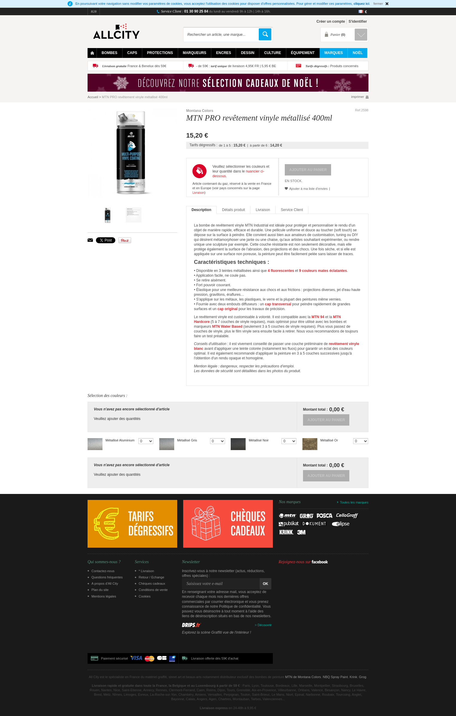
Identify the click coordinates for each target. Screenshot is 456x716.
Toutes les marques (354, 502)
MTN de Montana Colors (303, 677)
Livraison (198, 192)
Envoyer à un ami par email (90, 240)
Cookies (145, 596)
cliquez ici (361, 3)
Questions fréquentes (107, 577)
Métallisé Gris (187, 440)
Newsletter (191, 562)
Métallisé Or (329, 440)
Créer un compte (330, 21)
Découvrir (265, 625)
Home (92, 53)
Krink (353, 677)
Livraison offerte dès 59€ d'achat (214, 658)
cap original (228, 309)
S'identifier (357, 21)
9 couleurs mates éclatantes (323, 271)
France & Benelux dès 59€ (134, 66)
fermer (378, 3)
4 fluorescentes (281, 271)
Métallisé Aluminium (119, 440)
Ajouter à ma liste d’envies (308, 188)
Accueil (93, 97)
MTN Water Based (227, 326)
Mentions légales (103, 596)
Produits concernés (331, 66)
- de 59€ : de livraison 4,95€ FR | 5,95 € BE (236, 66)
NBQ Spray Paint (335, 677)
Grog (362, 677)
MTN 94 (318, 317)
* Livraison (146, 571)
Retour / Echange (151, 577)
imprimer (357, 96)
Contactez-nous (102, 571)
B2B (94, 11)
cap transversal (278, 304)
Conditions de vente (153, 590)
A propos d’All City (104, 583)
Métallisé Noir (259, 440)
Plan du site (99, 590)
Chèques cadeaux (152, 583)
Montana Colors (199, 111)
